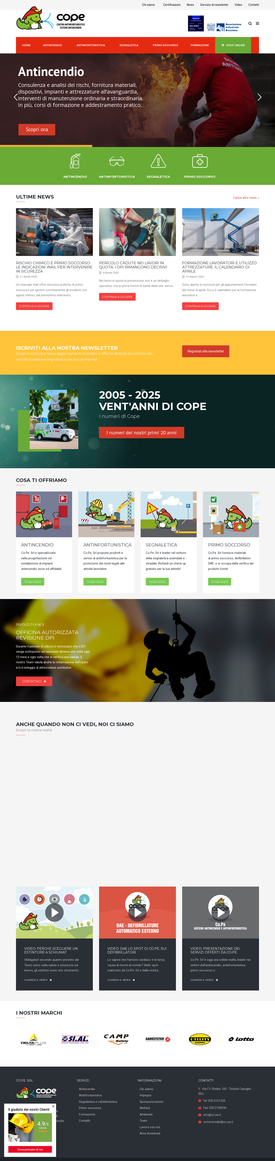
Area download (150, 1133)
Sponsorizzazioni (151, 1102)
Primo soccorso (90, 1108)
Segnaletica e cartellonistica (98, 1102)
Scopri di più (32, 581)
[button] (53, 1106)
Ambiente (146, 1114)
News (190, 4)
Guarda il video (38, 979)
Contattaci (34, 681)
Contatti (253, 4)
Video (238, 4)
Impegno (146, 1095)
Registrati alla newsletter (206, 351)
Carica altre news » (246, 198)
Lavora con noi (150, 1127)
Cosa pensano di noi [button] (30, 1149)
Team (143, 1121)
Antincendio (87, 1089)
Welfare (145, 1108)
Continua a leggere (34, 306)
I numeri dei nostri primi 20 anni (142, 432)
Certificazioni (171, 4)
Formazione (87, 1114)
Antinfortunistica (90, 1095)
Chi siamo (148, 4)
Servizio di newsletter (214, 4)
